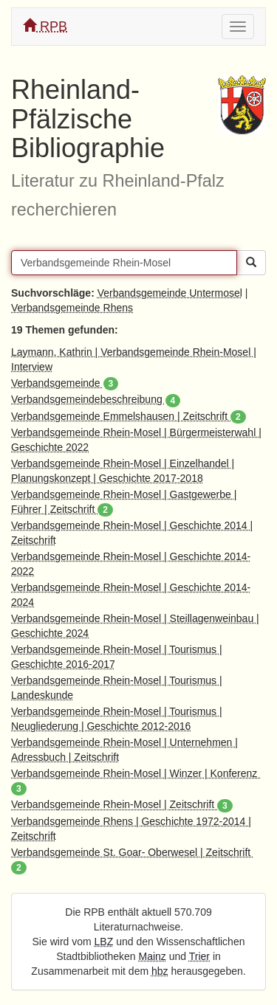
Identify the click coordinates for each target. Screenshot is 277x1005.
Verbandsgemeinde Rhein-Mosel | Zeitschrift (122, 804)
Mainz (152, 956)
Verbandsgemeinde (64, 383)
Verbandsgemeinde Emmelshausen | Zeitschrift (128, 416)
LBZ (104, 941)
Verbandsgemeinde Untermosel (170, 293)
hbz (159, 971)
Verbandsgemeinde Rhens (72, 308)
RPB (45, 26)
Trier (199, 956)
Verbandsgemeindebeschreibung (95, 399)
